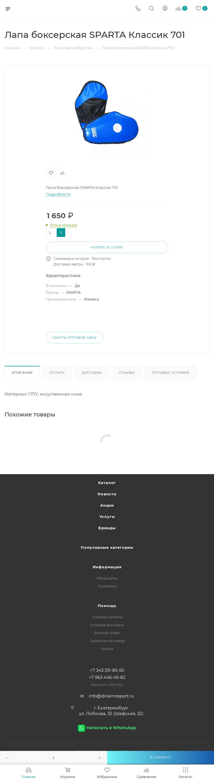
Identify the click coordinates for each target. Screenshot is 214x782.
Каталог (107, 482)
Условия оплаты (107, 617)
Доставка (92, 373)
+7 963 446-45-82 (107, 677)
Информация (107, 567)
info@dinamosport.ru (111, 696)
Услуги (107, 516)
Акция (107, 648)
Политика (107, 586)
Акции (107, 505)
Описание (22, 373)
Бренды (107, 528)
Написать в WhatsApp (111, 727)
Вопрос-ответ (107, 632)
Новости (107, 494)
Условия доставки (107, 625)
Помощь (107, 605)
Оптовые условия (170, 373)
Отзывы (127, 373)
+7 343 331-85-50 (107, 670)
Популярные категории (107, 547)
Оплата (57, 373)
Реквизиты (107, 578)
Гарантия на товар (107, 640)
